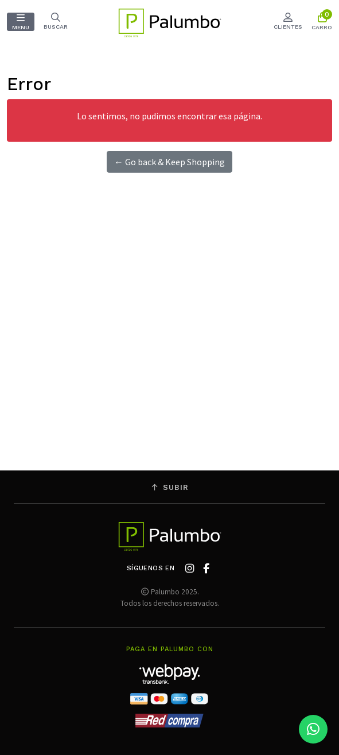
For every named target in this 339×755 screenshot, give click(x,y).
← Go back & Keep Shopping (169, 162)
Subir (170, 487)
